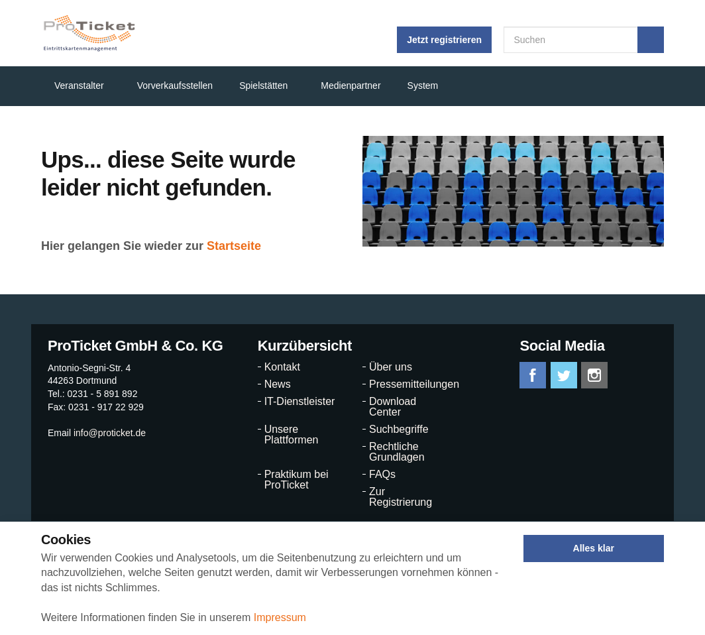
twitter (564, 375)
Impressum (280, 617)
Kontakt (282, 367)
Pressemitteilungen (408, 384)
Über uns (390, 367)
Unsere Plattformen (291, 434)
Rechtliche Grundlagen (397, 452)
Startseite (234, 246)
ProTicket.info (88, 33)
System (423, 85)
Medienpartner (350, 85)
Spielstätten (263, 85)
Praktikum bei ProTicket (296, 480)
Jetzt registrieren (444, 39)
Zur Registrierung (400, 497)
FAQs (382, 474)
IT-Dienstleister (299, 401)
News (277, 384)
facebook (532, 375)
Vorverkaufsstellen (175, 85)
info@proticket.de (110, 433)
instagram (594, 375)
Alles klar (593, 548)
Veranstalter (79, 85)
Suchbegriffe (399, 429)
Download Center (392, 407)
